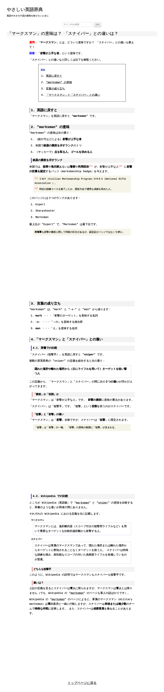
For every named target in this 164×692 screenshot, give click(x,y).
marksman (82, 502)
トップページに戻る (82, 682)
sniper (103, 502)
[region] (82, 266)
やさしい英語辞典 (25, 10)
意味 (59, 83)
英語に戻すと (54, 76)
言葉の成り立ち (55, 89)
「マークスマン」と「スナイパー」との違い (73, 95)
